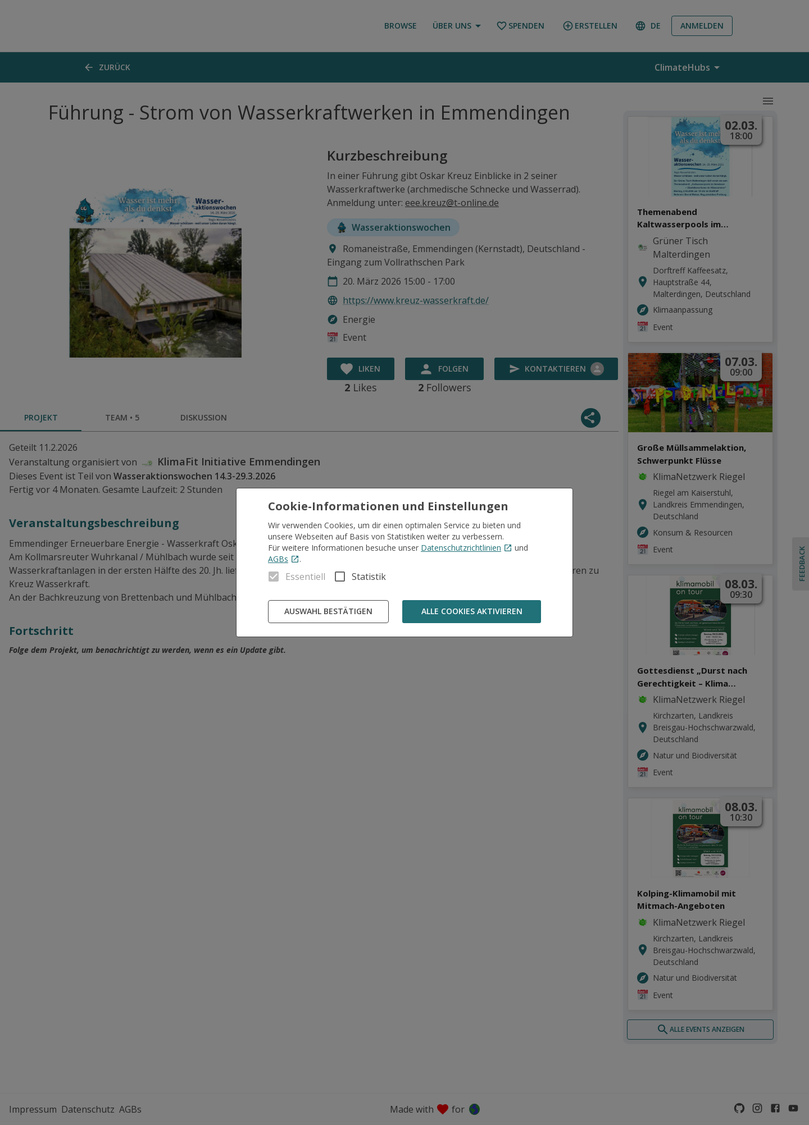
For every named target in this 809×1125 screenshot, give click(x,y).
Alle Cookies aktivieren (471, 611)
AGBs (283, 559)
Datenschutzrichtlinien (466, 547)
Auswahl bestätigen (328, 612)
